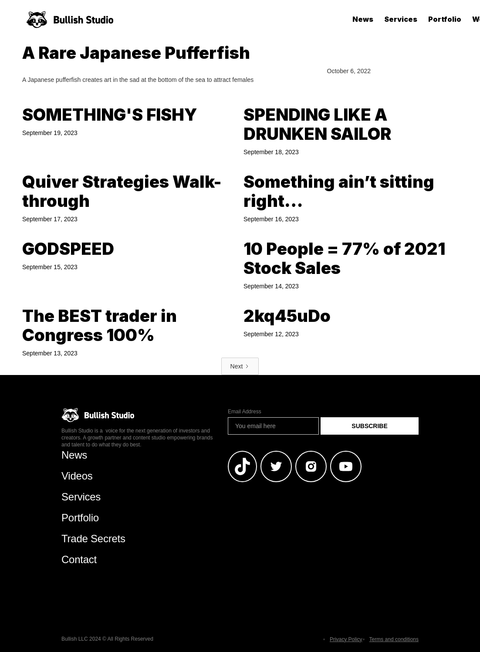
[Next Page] (240, 366)
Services (400, 19)
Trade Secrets (93, 538)
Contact (79, 559)
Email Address (244, 412)
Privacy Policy (346, 639)
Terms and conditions (394, 639)
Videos (77, 476)
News (362, 19)
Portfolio (444, 19)
